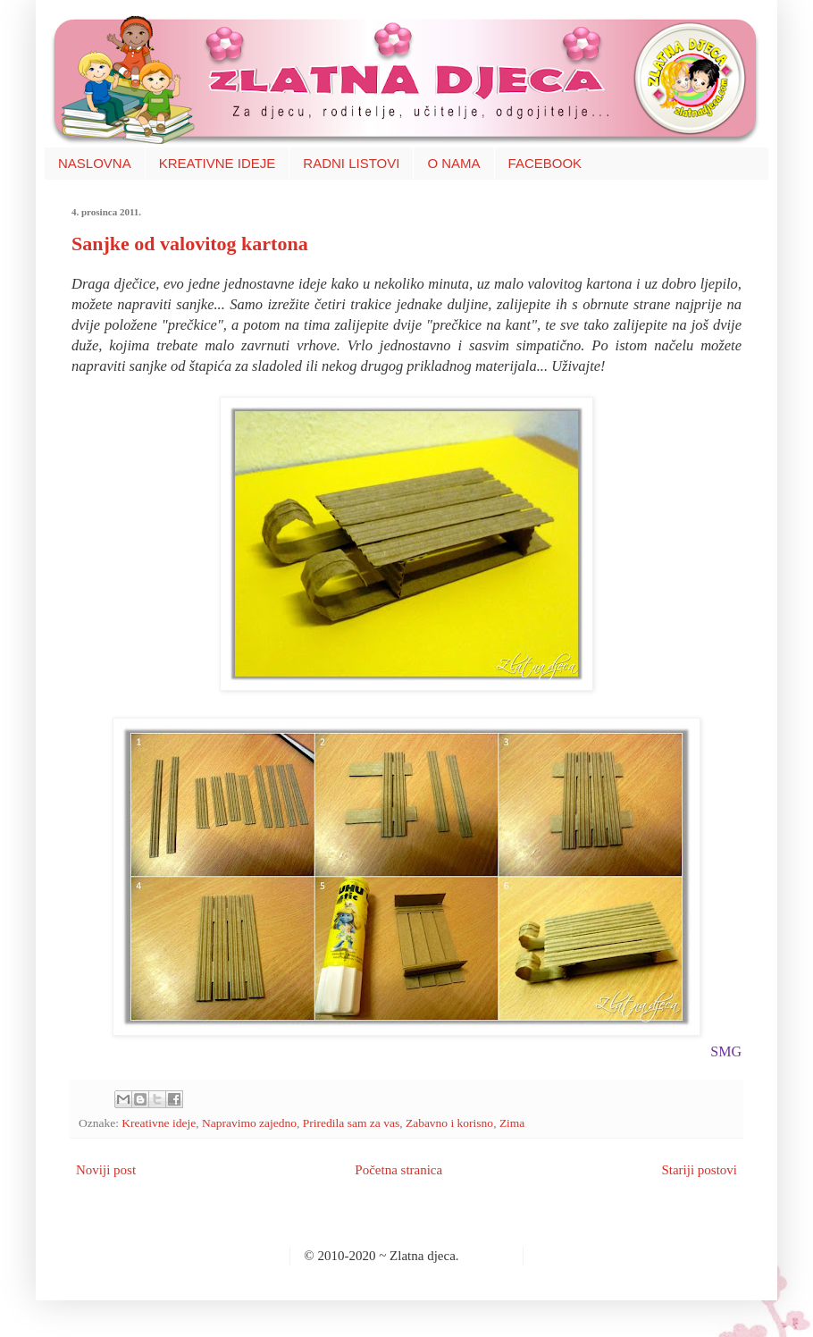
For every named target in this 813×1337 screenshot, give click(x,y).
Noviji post (106, 1170)
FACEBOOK (545, 163)
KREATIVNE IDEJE (217, 163)
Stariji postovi (699, 1170)
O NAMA (453, 163)
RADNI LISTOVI (351, 163)
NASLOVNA (94, 163)
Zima (512, 1123)
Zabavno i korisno (449, 1123)
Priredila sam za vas (351, 1123)
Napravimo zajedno (249, 1123)
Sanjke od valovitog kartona (189, 243)
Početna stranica (398, 1170)
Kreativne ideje (159, 1123)
